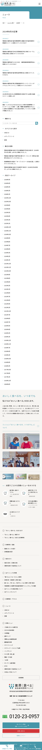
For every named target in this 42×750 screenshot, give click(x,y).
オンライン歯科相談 (9, 663)
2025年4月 (7, 216)
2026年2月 (7, 190)
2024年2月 (7, 256)
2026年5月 (7, 179)
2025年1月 (7, 223)
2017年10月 (7, 369)
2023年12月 (7, 263)
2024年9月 (7, 238)
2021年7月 (7, 315)
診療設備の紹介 (8, 552)
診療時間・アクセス (11, 599)
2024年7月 (7, 245)
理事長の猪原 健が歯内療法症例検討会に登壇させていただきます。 (18, 74)
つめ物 (6, 660)
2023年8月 (7, 278)
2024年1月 (7, 260)
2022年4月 (7, 304)
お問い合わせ (21, 731)
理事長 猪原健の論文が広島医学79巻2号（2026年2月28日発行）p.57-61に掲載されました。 (21, 168)
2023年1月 (7, 289)
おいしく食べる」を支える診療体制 (14, 537)
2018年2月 (7, 366)
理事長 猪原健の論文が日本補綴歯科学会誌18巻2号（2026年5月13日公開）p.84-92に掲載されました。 (21, 151)
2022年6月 (7, 300)
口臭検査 (6, 633)
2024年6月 (7, 249)
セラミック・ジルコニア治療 (12, 648)
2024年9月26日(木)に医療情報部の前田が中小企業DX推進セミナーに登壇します (19, 95)
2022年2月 (7, 307)
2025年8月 (7, 205)
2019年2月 (7, 355)
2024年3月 (7, 253)
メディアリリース (9, 136)
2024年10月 (7, 234)
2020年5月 (7, 326)
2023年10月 (7, 271)
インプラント (32, 505)
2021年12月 (7, 311)
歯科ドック (7, 636)
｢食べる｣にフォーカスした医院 (12, 577)
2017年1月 (7, 377)
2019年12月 (7, 340)
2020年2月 (7, 333)
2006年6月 (7, 384)
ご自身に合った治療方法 (11, 627)
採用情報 (21, 678)
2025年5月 (7, 212)
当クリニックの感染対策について (13, 589)
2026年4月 (7, 183)
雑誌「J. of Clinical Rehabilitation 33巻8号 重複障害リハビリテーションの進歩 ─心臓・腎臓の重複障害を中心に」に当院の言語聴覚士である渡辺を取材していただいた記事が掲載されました (19, 108)
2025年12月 (7, 198)
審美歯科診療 (8, 642)
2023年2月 (7, 285)
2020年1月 (7, 337)
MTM (5, 666)
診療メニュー (9, 623)
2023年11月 (7, 267)
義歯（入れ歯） (8, 657)
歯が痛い (12, 490)
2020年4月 (7, 329)
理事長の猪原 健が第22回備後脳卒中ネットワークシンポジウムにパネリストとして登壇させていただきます (18, 84)
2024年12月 (7, 227)
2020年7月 (7, 322)
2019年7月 (7, 348)
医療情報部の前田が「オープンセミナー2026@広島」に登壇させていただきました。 (21, 162)
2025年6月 (7, 209)
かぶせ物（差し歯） (9, 654)
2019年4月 (7, 351)
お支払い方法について (10, 672)
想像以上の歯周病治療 (10, 639)
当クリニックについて (10, 592)
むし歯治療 (13, 494)
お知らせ (6, 133)
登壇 (5, 140)
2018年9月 (7, 362)
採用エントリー (21, 735)
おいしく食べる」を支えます (14, 530)
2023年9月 (7, 274)
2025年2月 (7, 220)
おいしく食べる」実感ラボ (11, 534)
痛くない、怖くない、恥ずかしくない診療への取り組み (19, 583)
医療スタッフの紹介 (9, 549)
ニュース (7, 606)
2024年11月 (7, 231)
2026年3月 (7, 187)
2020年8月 (7, 318)
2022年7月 (7, 296)
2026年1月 (7, 194)
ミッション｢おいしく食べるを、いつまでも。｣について (19, 426)
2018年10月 (7, 358)
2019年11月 (7, 344)
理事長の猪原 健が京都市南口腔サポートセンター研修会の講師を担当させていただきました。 (21, 157)
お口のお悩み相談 (9, 630)
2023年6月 (7, 282)
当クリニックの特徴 (11, 573)
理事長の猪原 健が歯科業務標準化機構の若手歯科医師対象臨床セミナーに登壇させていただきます (18, 42)
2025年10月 (7, 201)
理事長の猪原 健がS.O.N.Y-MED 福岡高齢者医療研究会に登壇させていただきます (19, 63)
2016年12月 (7, 380)
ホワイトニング (8, 645)
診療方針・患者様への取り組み (12, 580)
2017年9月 (7, 373)
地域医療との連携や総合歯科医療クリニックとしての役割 (20, 586)
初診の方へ (8, 559)
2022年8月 (7, 293)
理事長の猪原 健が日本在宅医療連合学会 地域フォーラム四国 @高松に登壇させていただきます (19, 52)
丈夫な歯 (30, 501)
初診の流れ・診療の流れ (11, 563)
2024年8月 (7, 242)
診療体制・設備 (9, 544)
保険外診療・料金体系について (12, 566)
